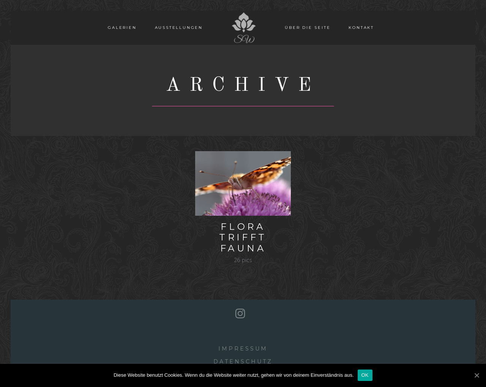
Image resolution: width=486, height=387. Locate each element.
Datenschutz (242, 361)
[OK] (476, 375)
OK (365, 375)
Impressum (242, 348)
